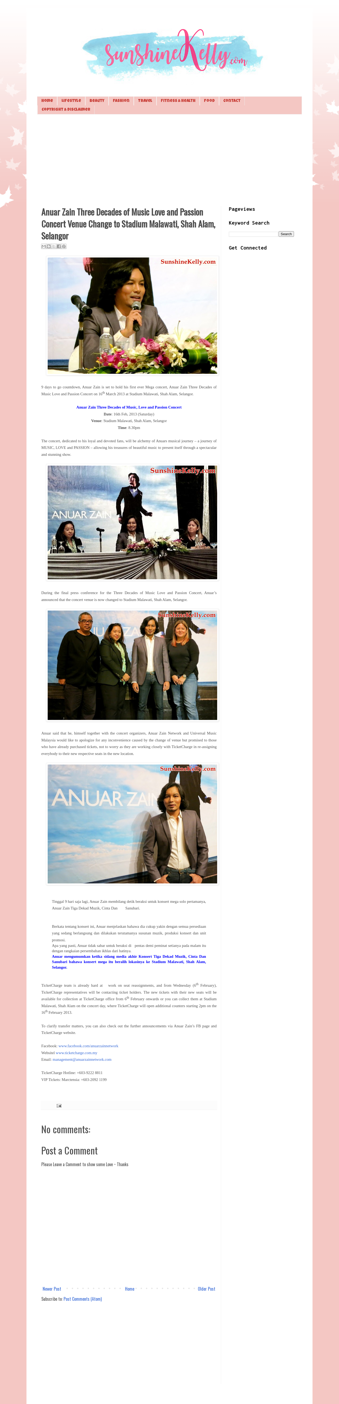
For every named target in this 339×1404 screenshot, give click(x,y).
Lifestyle (71, 101)
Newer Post (52, 1289)
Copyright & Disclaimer (66, 110)
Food (209, 101)
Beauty (97, 101)
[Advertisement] (169, 159)
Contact (231, 101)
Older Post (206, 1289)
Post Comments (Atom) (83, 1299)
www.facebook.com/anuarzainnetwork (88, 1046)
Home (47, 101)
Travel (145, 101)
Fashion (121, 101)
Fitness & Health (178, 101)
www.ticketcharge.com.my (76, 1053)
